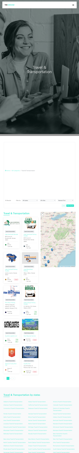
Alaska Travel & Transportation (37, 401)
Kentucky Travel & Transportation (62, 420)
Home (7, 170)
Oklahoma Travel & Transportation (13, 445)
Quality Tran (27, 363)
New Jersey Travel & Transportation (13, 439)
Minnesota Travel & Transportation (63, 427)
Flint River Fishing (10, 302)
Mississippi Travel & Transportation (13, 430)
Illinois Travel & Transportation (37, 417)
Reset (64, 205)
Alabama (26, 308)
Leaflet (61, 266)
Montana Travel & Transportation (62, 430)
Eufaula (34, 306)
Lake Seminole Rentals (11, 234)
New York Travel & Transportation (62, 439)
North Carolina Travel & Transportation (14, 442)
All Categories (16, 170)
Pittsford (26, 367)
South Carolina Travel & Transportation (39, 449)
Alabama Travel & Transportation (12, 401)
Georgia (13, 238)
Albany (29, 273)
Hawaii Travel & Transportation (62, 413)
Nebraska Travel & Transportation (13, 433)
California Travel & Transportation (38, 405)
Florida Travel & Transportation (12, 413)
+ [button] (42, 214)
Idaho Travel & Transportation (12, 417)
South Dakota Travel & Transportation (64, 449)
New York (30, 367)
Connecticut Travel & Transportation (13, 408)
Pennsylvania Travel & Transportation (63, 445)
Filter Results (70, 205)
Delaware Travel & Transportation (38, 408)
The (9, 5)
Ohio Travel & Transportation (61, 442)
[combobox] (30, 200)
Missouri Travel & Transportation (37, 430)
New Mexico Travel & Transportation (38, 439)
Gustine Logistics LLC (11, 336)
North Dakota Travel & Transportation (39, 442)
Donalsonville (8, 238)
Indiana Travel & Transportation (62, 417)
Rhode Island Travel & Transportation (14, 449)
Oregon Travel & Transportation (37, 445)
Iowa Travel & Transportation (11, 420)
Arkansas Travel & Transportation (12, 405)
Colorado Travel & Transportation (62, 405)
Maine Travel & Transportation (37, 423)
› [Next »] (13, 378)
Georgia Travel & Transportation (37, 413)
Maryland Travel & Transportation (62, 423)
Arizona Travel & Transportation (62, 401)
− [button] (42, 216)
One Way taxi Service (30, 336)
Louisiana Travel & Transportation (13, 423)
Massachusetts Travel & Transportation (14, 427)
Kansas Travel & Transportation (37, 420)
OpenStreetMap (67, 266)
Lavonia (11, 273)
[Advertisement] (39, 154)
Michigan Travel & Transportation (37, 427)
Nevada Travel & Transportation (37, 433)
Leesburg (7, 308)
